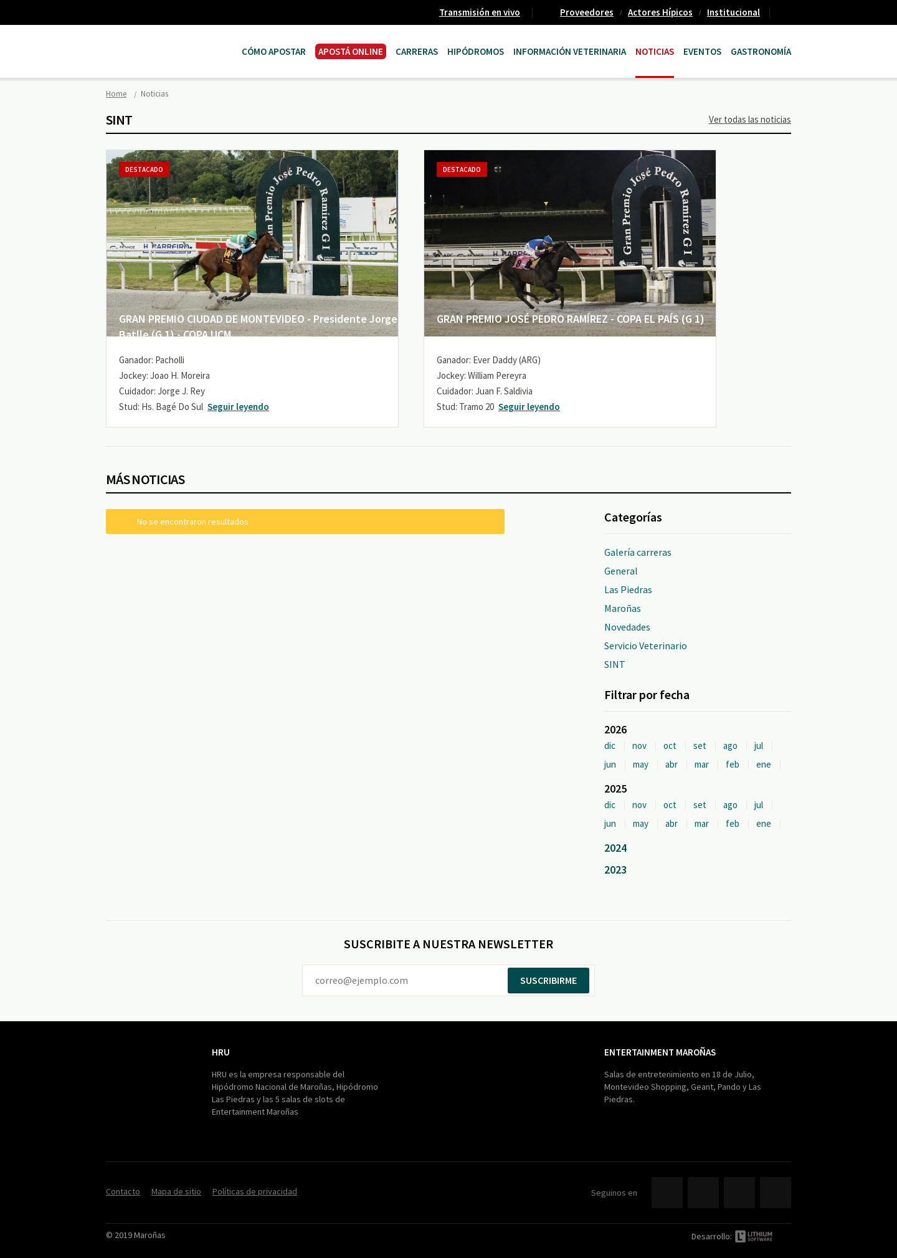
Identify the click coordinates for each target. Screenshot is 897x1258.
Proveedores (587, 12)
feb (732, 764)
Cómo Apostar (274, 51)
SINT (614, 664)
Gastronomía (761, 51)
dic (609, 745)
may (640, 764)
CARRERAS (417, 51)
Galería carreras (638, 552)
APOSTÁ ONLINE (350, 51)
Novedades (627, 627)
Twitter (703, 1192)
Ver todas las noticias (750, 119)
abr (671, 764)
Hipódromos (475, 51)
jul (758, 745)
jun (610, 764)
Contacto (785, 12)
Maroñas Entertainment (169, 39)
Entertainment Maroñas (660, 1052)
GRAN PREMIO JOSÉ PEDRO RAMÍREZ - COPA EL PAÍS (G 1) (571, 319)
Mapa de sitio (176, 1191)
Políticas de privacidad (254, 1191)
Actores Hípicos (660, 12)
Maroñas (622, 608)
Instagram (775, 1192)
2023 (615, 869)
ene (763, 764)
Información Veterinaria (569, 51)
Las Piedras (628, 589)
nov (639, 745)
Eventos (702, 51)
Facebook (667, 1192)
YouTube (739, 1192)
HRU (221, 1052)
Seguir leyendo (238, 406)
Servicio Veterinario (645, 645)
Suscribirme (548, 980)
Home (116, 93)
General (621, 571)
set (699, 745)
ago (730, 745)
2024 (615, 848)
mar (702, 764)
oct (669, 745)
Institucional (733, 12)
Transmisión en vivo (479, 12)
